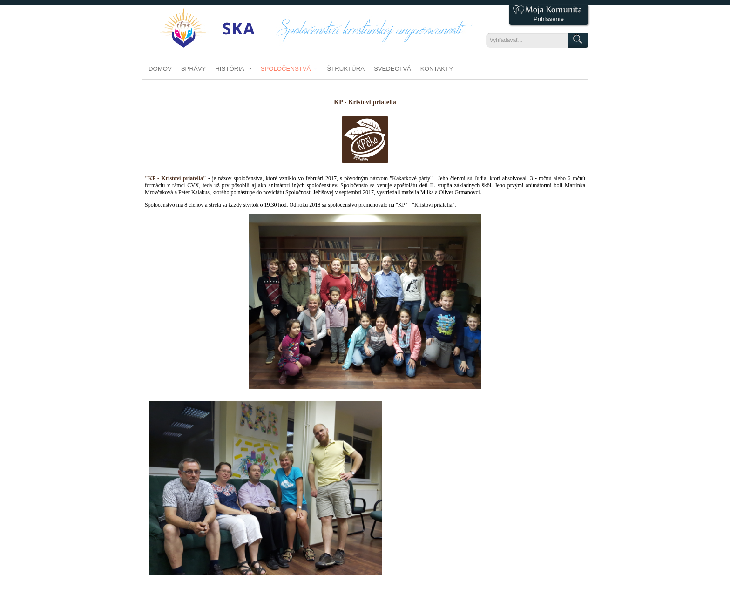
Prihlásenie (549, 18)
